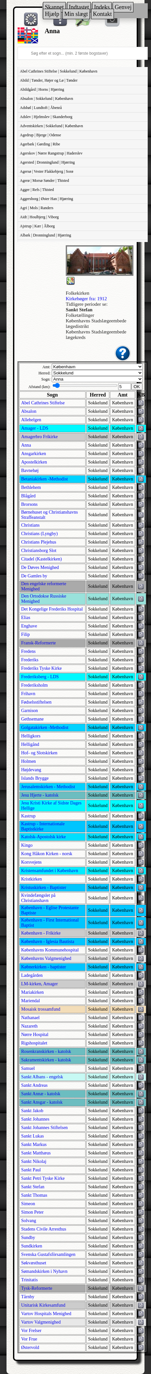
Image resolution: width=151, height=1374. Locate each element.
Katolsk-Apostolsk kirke (43, 836)
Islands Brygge (34, 778)
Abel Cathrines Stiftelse (43, 402)
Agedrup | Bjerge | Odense (40, 135)
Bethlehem (31, 487)
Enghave (29, 626)
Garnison (29, 710)
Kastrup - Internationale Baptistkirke (43, 826)
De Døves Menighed (40, 567)
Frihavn (28, 693)
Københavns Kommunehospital (50, 950)
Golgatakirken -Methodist (44, 727)
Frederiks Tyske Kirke (41, 668)
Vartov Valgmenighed (41, 1322)
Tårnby (27, 1296)
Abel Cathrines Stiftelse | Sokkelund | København (58, 71)
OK (137, 386)
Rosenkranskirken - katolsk (46, 1051)
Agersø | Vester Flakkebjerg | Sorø (46, 171)
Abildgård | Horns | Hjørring (42, 89)
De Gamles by (34, 575)
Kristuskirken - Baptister (43, 887)
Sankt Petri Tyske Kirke (43, 1178)
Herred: (44, 373)
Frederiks (29, 659)
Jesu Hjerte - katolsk (40, 795)
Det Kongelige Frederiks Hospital (52, 609)
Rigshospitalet (34, 1043)
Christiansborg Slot (38, 550)
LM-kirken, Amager (39, 983)
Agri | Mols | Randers (36, 208)
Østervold (30, 1347)
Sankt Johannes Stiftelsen (44, 1127)
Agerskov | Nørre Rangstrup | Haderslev (51, 153)
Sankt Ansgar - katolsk (41, 1102)
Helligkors (30, 736)
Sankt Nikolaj (33, 1161)
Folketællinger (80, 315)
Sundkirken (31, 1246)
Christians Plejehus (38, 542)
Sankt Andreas (34, 1085)
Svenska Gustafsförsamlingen (48, 1254)
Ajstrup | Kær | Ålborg (37, 226)
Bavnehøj (30, 470)
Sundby (28, 1237)
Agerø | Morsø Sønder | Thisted (44, 180)
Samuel (28, 1068)
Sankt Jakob (32, 1110)
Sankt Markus (34, 1144)
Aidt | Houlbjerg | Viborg (39, 217)
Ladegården (32, 975)
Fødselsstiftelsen (36, 702)
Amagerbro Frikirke (39, 436)
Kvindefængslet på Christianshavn (38, 898)
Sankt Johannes (35, 1119)
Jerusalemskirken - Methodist (48, 786)
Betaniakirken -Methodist (44, 479)
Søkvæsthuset (33, 1262)
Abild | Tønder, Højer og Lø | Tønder (48, 80)
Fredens (28, 651)
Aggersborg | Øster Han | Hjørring (46, 198)
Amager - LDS (34, 428)
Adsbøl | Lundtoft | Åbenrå (41, 107)
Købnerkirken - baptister (43, 966)
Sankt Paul (31, 1169)
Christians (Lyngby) (39, 533)
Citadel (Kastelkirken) (41, 559)
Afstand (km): (39, 386)
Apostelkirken (34, 462)
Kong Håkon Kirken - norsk (46, 853)
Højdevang (31, 769)
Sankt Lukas (32, 1136)
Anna (26, 445)
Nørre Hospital (34, 1034)
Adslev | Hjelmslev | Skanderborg (46, 116)
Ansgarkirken (33, 453)
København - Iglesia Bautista (47, 941)
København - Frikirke (41, 933)
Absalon (28, 411)
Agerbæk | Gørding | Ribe (40, 144)
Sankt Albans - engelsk (42, 1076)
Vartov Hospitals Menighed (46, 1313)
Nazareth (29, 1026)
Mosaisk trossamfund (40, 1009)
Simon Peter (32, 1212)
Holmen (28, 761)
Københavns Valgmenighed (46, 958)
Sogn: (45, 379)
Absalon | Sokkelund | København (46, 98)
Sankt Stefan (32, 1186)
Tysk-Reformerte (36, 1288)
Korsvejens (31, 862)
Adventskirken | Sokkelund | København (51, 126)
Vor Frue (29, 1339)
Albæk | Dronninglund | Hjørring (45, 235)
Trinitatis (29, 1279)
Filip (25, 634)
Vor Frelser (31, 1330)
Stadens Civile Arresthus (43, 1229)
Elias (25, 617)
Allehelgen (31, 419)
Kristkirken (31, 879)
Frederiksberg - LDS (40, 676)
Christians (30, 525)
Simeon (28, 1203)
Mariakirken (32, 992)
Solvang (28, 1220)
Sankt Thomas (34, 1195)
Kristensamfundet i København (49, 870)
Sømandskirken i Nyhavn (44, 1271)
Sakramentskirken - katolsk (46, 1059)
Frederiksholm (34, 685)
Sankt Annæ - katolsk (40, 1093)
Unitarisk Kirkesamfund (43, 1305)
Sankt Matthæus (36, 1153)
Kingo (27, 845)
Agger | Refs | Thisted (37, 189)
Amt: (46, 367)
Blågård (28, 495)
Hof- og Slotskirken (39, 752)
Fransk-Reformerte (38, 642)
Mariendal (30, 1000)
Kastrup (28, 816)
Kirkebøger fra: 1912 (86, 298)
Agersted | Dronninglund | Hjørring (47, 162)
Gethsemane (32, 719)
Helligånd (30, 744)
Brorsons (29, 504)
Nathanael (30, 1017)
